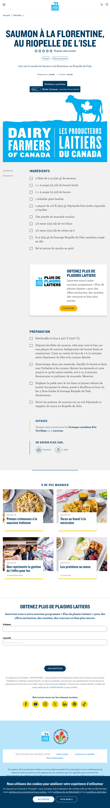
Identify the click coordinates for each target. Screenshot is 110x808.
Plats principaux (60, 58)
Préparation (8, 175)
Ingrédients (8, 170)
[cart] (102, 4)
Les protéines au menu (75, 567)
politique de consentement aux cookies (28, 792)
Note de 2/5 (40, 50)
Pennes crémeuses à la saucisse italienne (22, 521)
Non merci (66, 799)
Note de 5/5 (51, 50)
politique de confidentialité (50, 687)
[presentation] (55, 655)
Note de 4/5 (47, 50)
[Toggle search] (107, 4)
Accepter (43, 799)
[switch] (55, 89)
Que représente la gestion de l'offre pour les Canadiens (24, 571)
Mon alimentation (55, 758)
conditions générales (96, 792)
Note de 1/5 (36, 50)
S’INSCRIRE (68, 308)
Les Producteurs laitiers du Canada (55, 6)
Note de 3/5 (43, 50)
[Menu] (4, 4)
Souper (46, 58)
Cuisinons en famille (84, 754)
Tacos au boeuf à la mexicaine (73, 521)
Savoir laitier (62, 754)
